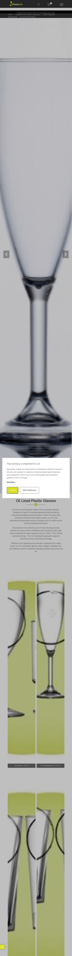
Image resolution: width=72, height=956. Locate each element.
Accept (12, 490)
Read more (11, 482)
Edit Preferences (29, 490)
